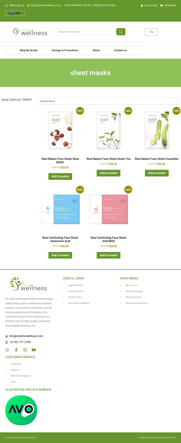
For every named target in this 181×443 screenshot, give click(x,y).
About (96, 50)
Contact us (120, 50)
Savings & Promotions (65, 50)
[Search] (120, 31)
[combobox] (108, 101)
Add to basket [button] (60, 176)
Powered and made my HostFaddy (157, 437)
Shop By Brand (28, 50)
